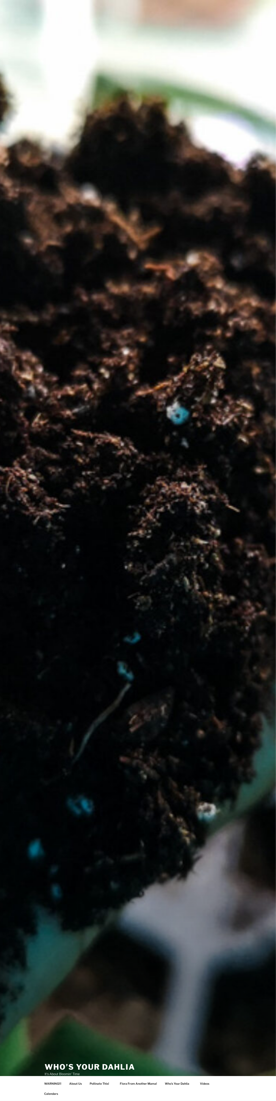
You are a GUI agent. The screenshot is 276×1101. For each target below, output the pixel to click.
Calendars (51, 1093)
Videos (206, 1083)
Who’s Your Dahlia (90, 1066)
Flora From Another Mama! (138, 1083)
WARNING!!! (52, 1083)
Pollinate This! (101, 1083)
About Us (75, 1083)
